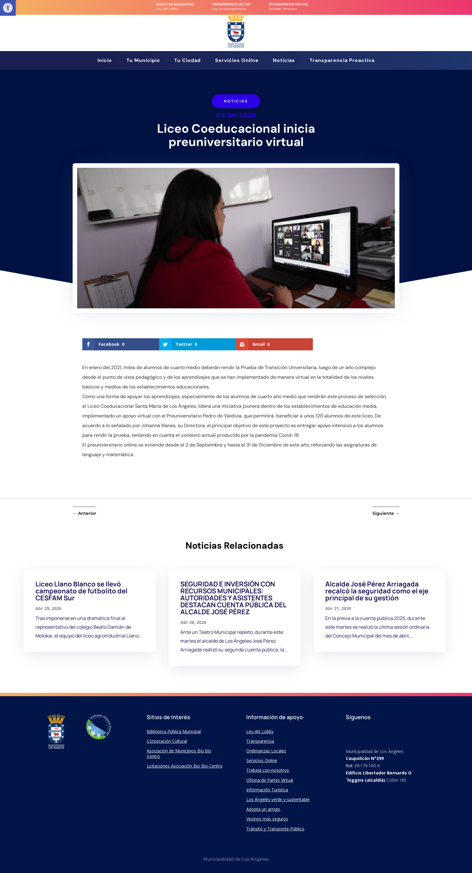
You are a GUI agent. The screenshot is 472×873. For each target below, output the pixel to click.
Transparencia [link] (260, 741)
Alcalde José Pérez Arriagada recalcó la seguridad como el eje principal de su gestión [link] (376, 590)
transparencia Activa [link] (231, 4)
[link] (8, 8)
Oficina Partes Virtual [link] (289, 4)
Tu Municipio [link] (143, 60)
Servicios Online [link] (237, 60)
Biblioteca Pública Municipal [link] (174, 731)
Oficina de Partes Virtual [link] (269, 780)
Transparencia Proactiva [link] (342, 60)
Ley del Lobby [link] (260, 731)
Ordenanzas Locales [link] (266, 751)
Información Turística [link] (267, 790)
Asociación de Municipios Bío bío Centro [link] (179, 753)
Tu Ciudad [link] (187, 60)
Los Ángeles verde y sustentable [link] (278, 799)
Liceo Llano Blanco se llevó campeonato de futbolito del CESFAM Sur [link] (81, 590)
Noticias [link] (284, 60)
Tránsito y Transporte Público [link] (275, 829)
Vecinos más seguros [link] (267, 819)
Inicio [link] (104, 60)
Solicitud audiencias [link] (175, 4)
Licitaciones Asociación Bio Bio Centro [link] (184, 766)
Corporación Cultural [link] (167, 741)
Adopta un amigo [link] (263, 809)
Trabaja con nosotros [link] (267, 770)
